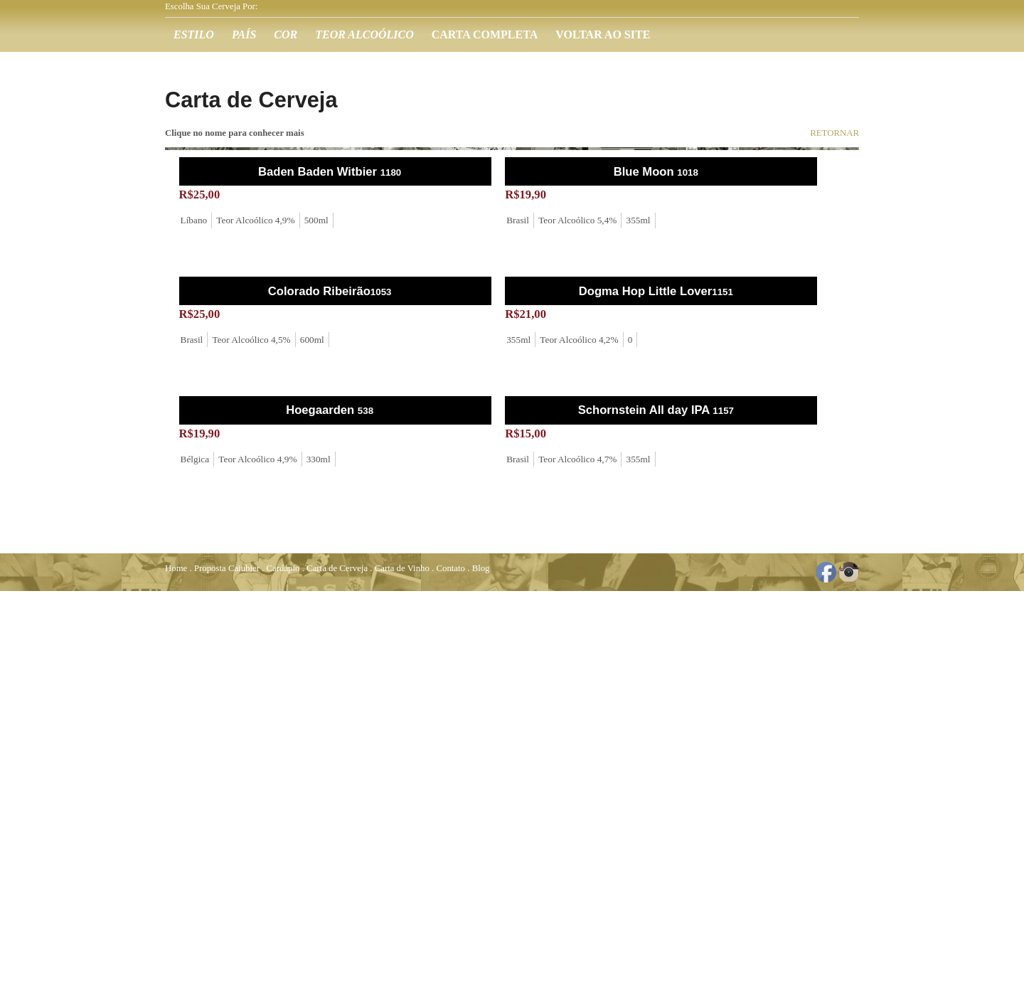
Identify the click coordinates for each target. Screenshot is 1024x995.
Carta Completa (485, 34)
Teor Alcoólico (364, 34)
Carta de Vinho (402, 568)
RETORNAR (834, 133)
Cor (285, 34)
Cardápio (283, 568)
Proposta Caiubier (227, 568)
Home (176, 568)
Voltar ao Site (602, 34)
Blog (481, 568)
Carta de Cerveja (337, 568)
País (244, 34)
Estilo (194, 34)
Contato (450, 568)
